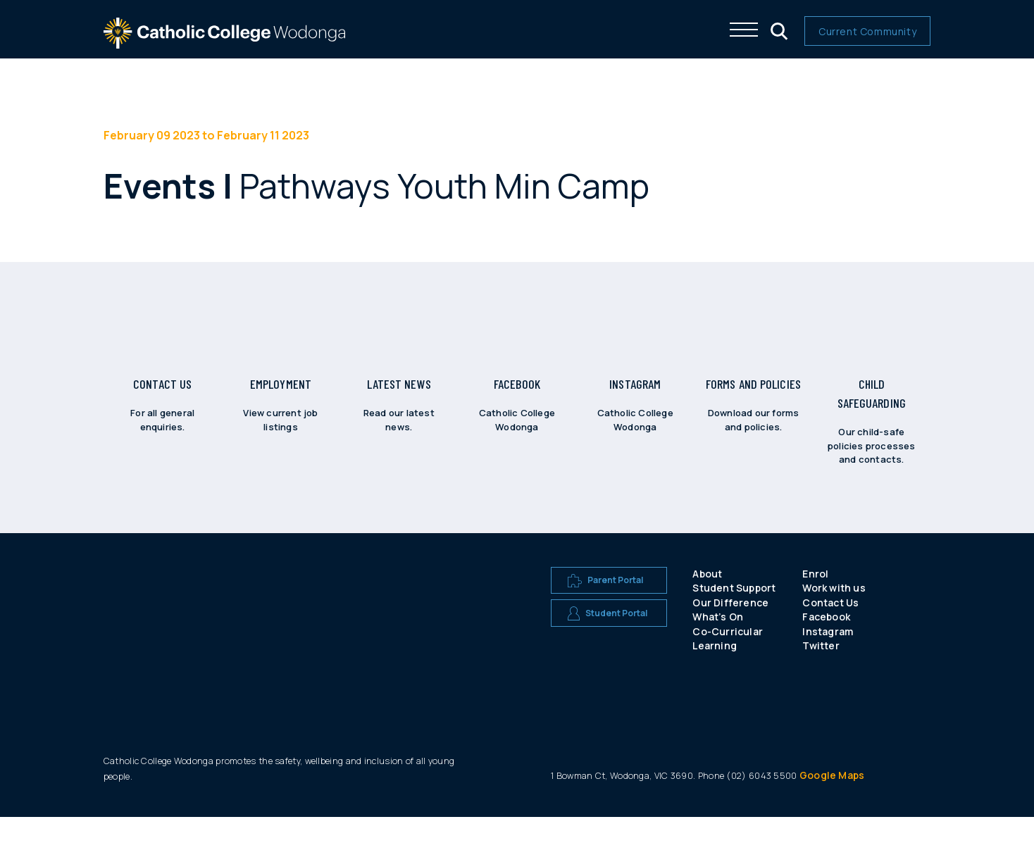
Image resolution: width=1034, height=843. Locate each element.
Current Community (867, 31)
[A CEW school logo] (164, 638)
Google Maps (831, 801)
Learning (714, 671)
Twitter (820, 671)
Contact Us (830, 628)
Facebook (826, 642)
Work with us (833, 613)
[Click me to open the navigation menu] (744, 30)
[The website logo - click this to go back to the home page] (225, 42)
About (707, 599)
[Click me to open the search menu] (778, 30)
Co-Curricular (727, 657)
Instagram (827, 657)
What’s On (717, 642)
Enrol (815, 599)
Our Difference (730, 628)
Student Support (734, 613)
